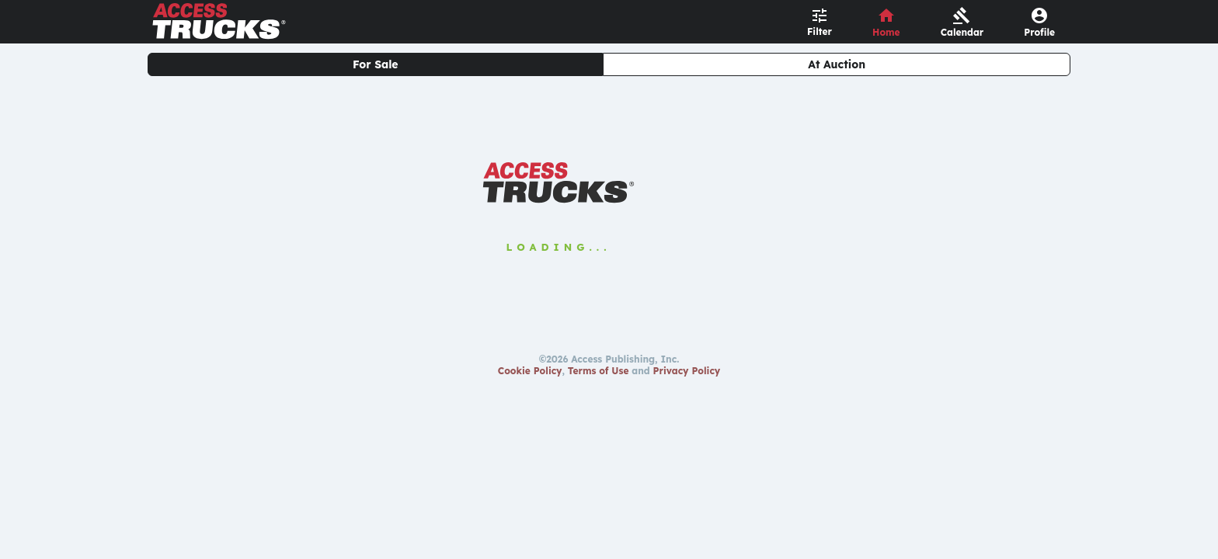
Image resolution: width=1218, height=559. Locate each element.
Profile (1039, 32)
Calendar (962, 32)
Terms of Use (598, 371)
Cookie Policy (530, 371)
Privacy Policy (687, 371)
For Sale (375, 64)
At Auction (836, 64)
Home (886, 32)
